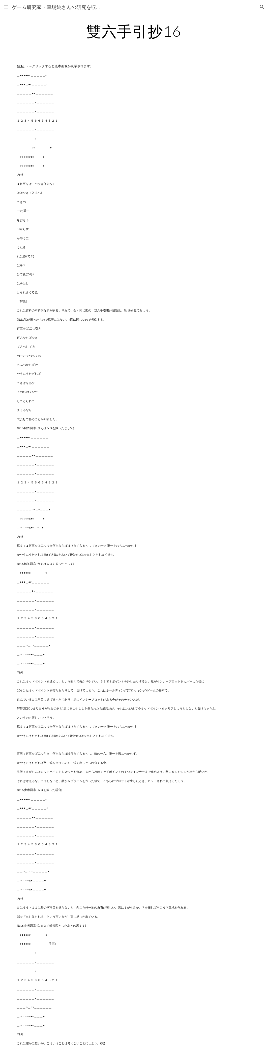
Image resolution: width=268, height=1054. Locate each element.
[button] (6, 7)
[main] (134, 31)
